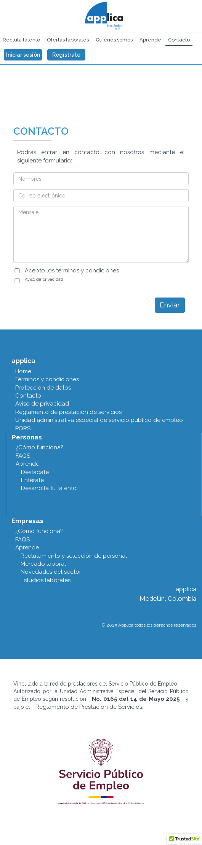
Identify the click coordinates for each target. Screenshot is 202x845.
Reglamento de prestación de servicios (68, 412)
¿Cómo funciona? (39, 447)
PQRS (22, 428)
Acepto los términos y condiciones (72, 270)
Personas (27, 437)
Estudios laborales (46, 580)
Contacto (28, 395)
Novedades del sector (51, 571)
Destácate (35, 472)
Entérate (32, 480)
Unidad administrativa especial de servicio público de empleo (99, 420)
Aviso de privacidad (44, 279)
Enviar (170, 305)
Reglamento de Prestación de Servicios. (89, 706)
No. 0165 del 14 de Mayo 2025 (136, 698)
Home (23, 371)
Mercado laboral (43, 563)
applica (23, 360)
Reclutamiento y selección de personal (74, 555)
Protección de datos (43, 387)
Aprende (27, 463)
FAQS (23, 455)
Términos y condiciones (47, 379)
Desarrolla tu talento (49, 488)
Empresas (27, 521)
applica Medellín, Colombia (167, 593)
